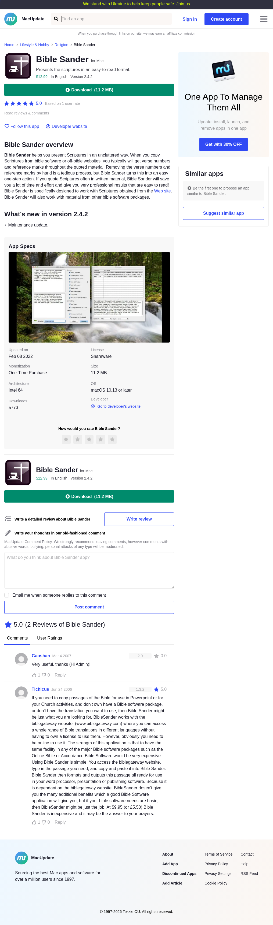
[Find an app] (55, 19)
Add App (170, 863)
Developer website (66, 126)
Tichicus (40, 689)
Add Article (172, 883)
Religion (61, 44)
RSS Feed (249, 873)
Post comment (89, 607)
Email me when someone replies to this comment (59, 595)
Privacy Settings (217, 873)
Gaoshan (41, 656)
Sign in (190, 19)
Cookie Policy (215, 883)
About (167, 854)
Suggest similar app (223, 213)
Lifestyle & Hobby (34, 44)
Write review (139, 519)
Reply (60, 675)
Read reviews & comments (26, 113)
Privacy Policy (216, 863)
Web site (162, 191)
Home (9, 44)
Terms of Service (218, 854)
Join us (183, 4)
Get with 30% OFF (223, 144)
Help (244, 863)
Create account (226, 19)
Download (89, 90)
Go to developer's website (116, 406)
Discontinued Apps (179, 873)
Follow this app (21, 126)
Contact (246, 854)
